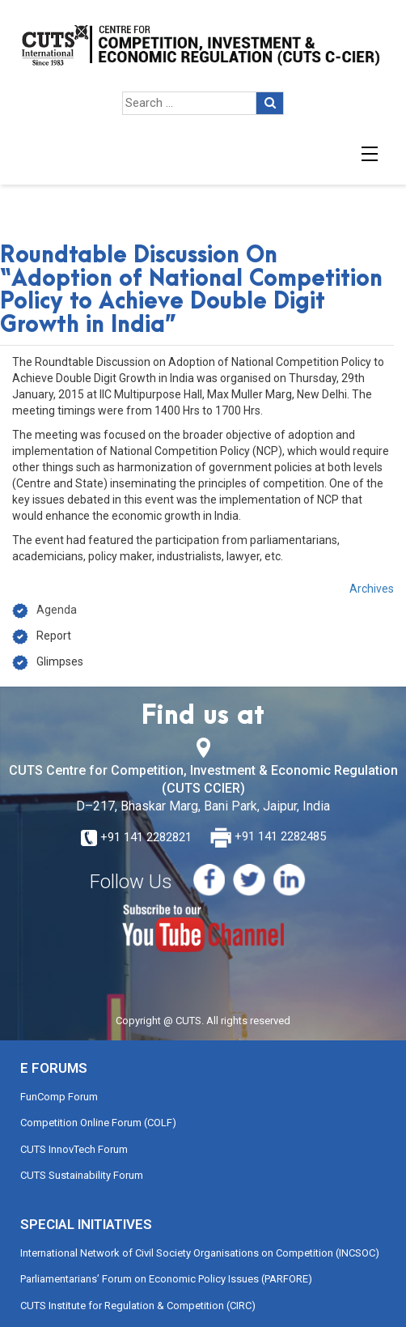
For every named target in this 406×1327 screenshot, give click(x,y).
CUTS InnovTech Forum (74, 1149)
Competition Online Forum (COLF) (98, 1122)
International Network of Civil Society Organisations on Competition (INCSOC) (199, 1253)
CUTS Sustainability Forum (81, 1175)
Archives (371, 588)
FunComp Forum (59, 1097)
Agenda (56, 609)
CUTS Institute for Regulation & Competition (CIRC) (138, 1305)
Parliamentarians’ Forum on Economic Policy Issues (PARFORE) (166, 1279)
